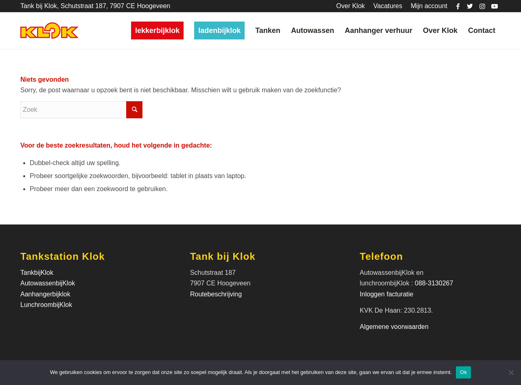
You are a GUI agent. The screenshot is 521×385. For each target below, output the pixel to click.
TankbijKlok (36, 272)
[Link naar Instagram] (482, 6)
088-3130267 (434, 283)
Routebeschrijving (216, 294)
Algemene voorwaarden (394, 326)
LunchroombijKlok (46, 304)
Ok (463, 372)
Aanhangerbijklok (45, 294)
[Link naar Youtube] (494, 6)
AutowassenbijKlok (47, 283)
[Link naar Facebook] (458, 6)
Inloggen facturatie (387, 294)
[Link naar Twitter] (470, 6)
